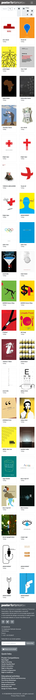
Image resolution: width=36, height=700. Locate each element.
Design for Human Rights (9, 688)
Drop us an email (9, 649)
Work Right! (5, 660)
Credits (23, 696)
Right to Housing (6, 662)
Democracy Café (6, 686)
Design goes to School (8, 684)
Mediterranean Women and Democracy (13, 678)
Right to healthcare (7, 672)
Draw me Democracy (7, 682)
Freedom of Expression (8, 670)
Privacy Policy (15, 696)
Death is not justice (7, 666)
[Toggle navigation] (31, 3)
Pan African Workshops (8, 680)
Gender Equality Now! (8, 664)
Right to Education (7, 668)
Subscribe (29, 643)
